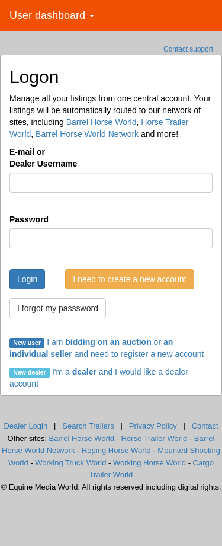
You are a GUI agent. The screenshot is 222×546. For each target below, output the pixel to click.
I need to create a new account (129, 279)
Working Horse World (149, 462)
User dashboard (51, 15)
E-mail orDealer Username (43, 157)
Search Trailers (88, 426)
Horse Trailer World (154, 438)
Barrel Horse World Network (87, 134)
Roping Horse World (116, 450)
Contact (205, 426)
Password (29, 219)
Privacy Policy (153, 426)
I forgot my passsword (57, 308)
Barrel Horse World (101, 122)
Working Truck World (70, 462)
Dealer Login (25, 426)
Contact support (188, 49)
